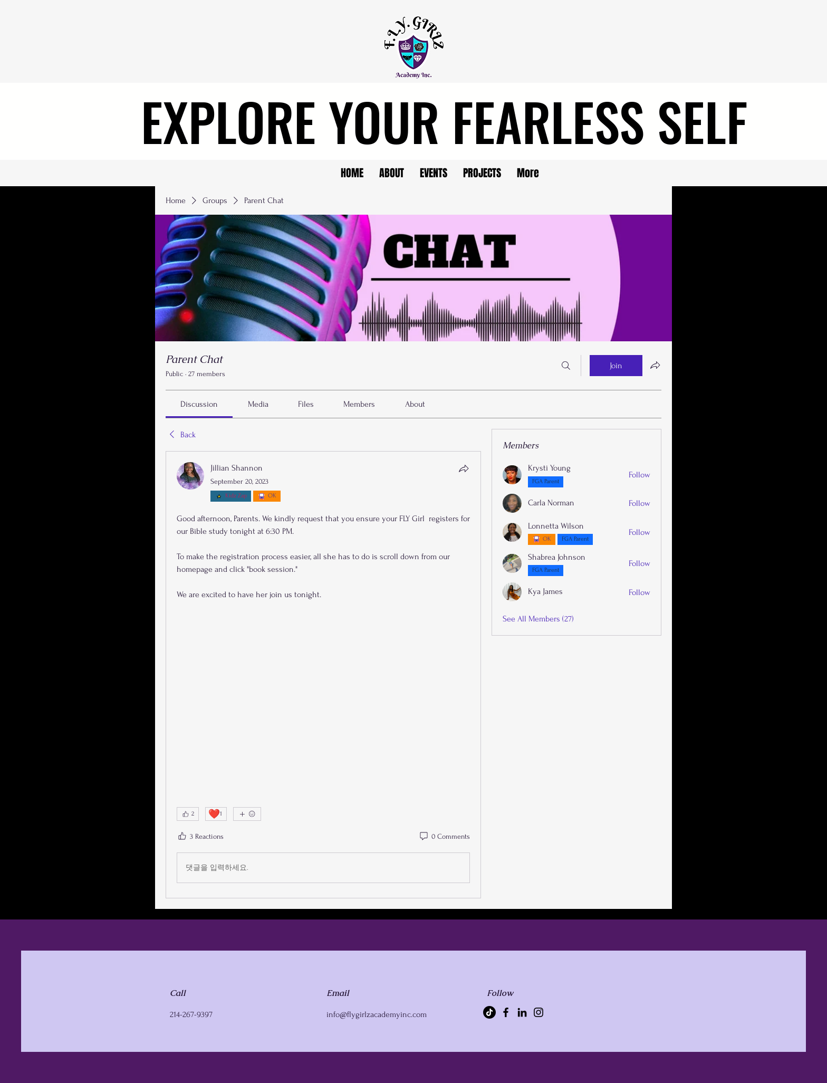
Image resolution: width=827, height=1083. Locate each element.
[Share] (463, 468)
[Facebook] (505, 1012)
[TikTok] (489, 1012)
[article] (323, 674)
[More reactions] (247, 814)
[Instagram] (538, 1012)
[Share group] (655, 365)
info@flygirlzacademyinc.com (376, 1014)
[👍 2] (188, 814)
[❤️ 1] (216, 814)
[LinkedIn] (522, 1012)
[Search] (566, 365)
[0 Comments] (444, 836)
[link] (199, 404)
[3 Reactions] (200, 836)
